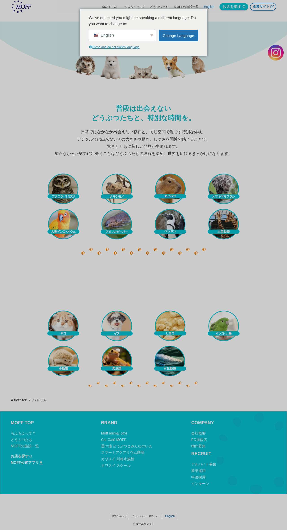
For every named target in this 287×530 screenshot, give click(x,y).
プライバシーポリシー (146, 516)
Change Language (178, 36)
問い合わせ (119, 516)
